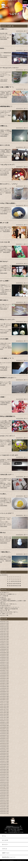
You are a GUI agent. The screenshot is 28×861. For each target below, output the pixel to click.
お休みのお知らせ (6, 605)
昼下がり (3, 602)
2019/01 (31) (5, 680)
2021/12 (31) (5, 623)
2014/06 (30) (5, 769)
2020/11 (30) (5, 644)
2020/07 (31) (5, 651)
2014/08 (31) (5, 766)
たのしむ (4, 848)
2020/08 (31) (5, 649)
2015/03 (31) (5, 754)
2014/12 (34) (5, 759)
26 (16, 585)
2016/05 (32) (5, 732)
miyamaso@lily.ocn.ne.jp (15, 832)
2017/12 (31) (5, 701)
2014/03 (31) (5, 774)
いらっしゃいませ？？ (7, 513)
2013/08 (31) (5, 785)
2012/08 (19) (5, 805)
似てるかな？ (4, 261)
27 (18, 585)
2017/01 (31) (5, 719)
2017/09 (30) (5, 706)
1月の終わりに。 (5, 592)
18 (14, 583)
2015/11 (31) (5, 741)
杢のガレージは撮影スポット (9, 594)
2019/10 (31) (5, 665)
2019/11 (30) (5, 664)
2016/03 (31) (5, 735)
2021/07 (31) (5, 631)
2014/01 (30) (5, 777)
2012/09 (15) (5, 803)
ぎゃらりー (5, 844)
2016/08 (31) (5, 727)
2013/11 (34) (5, 780)
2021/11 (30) (5, 625)
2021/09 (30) (5, 628)
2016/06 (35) (5, 730)
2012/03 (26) (5, 813)
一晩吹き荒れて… (5, 552)
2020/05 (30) (5, 654)
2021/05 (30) (5, 634)
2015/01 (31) (5, 758)
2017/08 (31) (5, 707)
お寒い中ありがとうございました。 (10, 607)
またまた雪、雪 (5, 610)
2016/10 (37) (5, 724)
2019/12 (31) (5, 662)
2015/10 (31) (5, 743)
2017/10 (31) (5, 704)
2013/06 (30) (5, 788)
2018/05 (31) (5, 693)
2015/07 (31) (5, 748)
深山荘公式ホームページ (8, 857)
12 (16, 581)
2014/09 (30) (5, 764)
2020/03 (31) (5, 657)
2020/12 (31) (5, 642)
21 (20, 583)
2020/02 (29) (5, 659)
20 (18, 583)
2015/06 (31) (5, 750)
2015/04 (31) (5, 753)
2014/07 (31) (5, 767)
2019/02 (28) (5, 678)
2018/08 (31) (5, 688)
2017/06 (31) (5, 711)
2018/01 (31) (5, 699)
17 (12, 583)
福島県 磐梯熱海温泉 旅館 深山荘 (8, 0)
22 (8, 585)
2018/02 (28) (5, 698)
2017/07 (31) (5, 709)
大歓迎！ (3, 397)
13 (18, 581)
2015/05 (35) (5, 751)
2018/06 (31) (5, 691)
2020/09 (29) (5, 647)
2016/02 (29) (5, 737)
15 (8, 583)
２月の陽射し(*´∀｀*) (6, 358)
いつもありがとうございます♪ (9, 455)
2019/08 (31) (5, 668)
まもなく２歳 (4, 615)
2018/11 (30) (5, 683)
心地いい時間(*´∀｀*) (6, 87)
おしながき (5, 840)
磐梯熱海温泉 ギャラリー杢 (14, 860)
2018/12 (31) (5, 681)
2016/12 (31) (5, 720)
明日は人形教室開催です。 (8, 416)
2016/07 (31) (5, 728)
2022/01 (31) (5, 621)
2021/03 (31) (5, 638)
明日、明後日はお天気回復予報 (9, 608)
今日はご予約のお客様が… (8, 203)
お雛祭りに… (4, 29)
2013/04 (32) (5, 792)
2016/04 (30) (5, 733)
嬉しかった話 (4, 222)
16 (10, 583)
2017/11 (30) (5, 702)
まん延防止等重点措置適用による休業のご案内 (13, 600)
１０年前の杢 (4, 595)
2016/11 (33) (5, 722)
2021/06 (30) (5, 633)
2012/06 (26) (5, 808)
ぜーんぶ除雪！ (5, 280)
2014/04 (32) (5, 772)
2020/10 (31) (5, 646)
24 (12, 585)
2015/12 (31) (5, 740)
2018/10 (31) (5, 685)
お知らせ (3, 597)
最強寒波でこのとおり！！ (8, 377)
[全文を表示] (3, 39)
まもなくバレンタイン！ (7, 435)
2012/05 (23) (5, 810)
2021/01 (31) (5, 641)
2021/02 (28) (5, 639)
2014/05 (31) (5, 771)
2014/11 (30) (5, 761)
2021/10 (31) (5, 626)
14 (20, 581)
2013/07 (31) (5, 787)
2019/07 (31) (5, 670)
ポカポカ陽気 (4, 339)
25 (14, 585)
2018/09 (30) (5, 686)
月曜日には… (4, 125)
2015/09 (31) (5, 745)
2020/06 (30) (5, 652)
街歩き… (3, 48)
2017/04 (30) (5, 714)
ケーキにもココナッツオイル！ (9, 67)
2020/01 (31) (5, 660)
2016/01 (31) (5, 738)
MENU (25, 2)
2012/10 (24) (5, 801)
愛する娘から (4, 300)
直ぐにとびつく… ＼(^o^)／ (9, 184)
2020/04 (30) (5, 655)
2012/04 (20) (5, 811)
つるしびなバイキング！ (7, 164)
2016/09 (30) (5, 725)
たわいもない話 (5, 242)
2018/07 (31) (5, 690)
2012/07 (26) (5, 806)
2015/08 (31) (5, 746)
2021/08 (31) (5, 629)
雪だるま (3, 532)
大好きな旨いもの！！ (7, 474)
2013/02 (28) (5, 795)
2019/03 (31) (5, 676)
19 (16, 583)
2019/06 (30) (5, 672)
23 (10, 585)
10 (12, 581)
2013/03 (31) (5, 793)
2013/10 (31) (5, 782)
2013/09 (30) (5, 784)
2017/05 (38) (5, 712)
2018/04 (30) (5, 694)
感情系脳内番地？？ (6, 106)
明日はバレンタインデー (7, 319)
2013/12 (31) (5, 779)
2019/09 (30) (5, 667)
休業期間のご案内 (6, 599)
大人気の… (3, 493)
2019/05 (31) (5, 673)
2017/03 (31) (5, 715)
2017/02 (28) (5, 717)
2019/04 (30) (5, 675)
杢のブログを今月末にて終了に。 (10, 612)
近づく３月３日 (5, 145)
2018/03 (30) (5, 696)
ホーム (4, 836)
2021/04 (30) (5, 636)
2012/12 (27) (5, 798)
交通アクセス (5, 852)
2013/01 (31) (5, 797)
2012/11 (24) (5, 800)
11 (14, 581)
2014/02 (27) (5, 776)
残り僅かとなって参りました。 (9, 604)
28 (20, 585)
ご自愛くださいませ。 (7, 613)
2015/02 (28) (5, 756)
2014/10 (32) (5, 762)
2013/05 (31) (5, 790)
